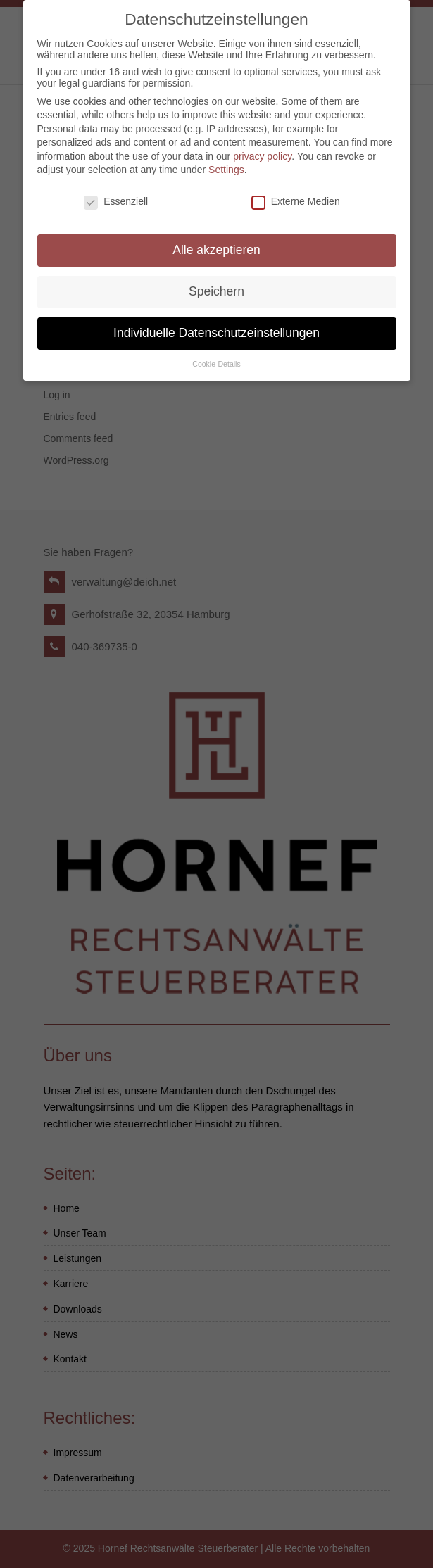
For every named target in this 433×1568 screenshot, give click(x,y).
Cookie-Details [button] (216, 354)
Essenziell (116, 192)
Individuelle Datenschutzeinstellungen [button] (216, 324)
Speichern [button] (216, 282)
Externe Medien (295, 192)
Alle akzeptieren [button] (216, 241)
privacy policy (262, 147)
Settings (226, 160)
